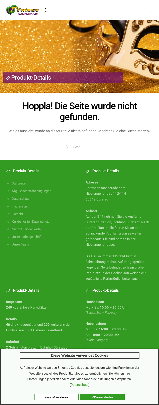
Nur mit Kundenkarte (23, 234)
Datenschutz (17, 203)
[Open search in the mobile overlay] (46, 10)
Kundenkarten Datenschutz (27, 226)
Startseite (15, 188)
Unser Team (17, 249)
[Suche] (80, 147)
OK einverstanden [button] (102, 397)
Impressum (17, 211)
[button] (151, 10)
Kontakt (14, 218)
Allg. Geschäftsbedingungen (28, 195)
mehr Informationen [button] (56, 397)
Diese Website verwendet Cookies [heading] (79, 355)
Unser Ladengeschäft (24, 241)
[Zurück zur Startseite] (23, 10)
